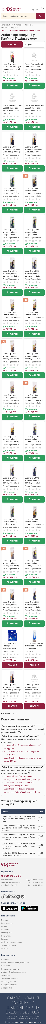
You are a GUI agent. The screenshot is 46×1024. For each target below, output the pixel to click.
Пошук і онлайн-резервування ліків (15, 962)
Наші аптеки (6, 966)
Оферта (4, 949)
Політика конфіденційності (11, 942)
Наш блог (5, 959)
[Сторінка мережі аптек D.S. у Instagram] (8, 896)
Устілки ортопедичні (9, 28)
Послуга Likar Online (9, 985)
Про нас (4, 920)
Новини (4, 926)
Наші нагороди (7, 923)
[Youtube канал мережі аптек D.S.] (13, 896)
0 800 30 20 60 (11, 875)
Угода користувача (8, 945)
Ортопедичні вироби (22, 25)
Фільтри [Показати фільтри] (12, 44)
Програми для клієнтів (10, 969)
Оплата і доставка (8, 982)
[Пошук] (40, 16)
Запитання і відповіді (9, 978)
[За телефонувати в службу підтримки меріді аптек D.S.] (32, 10)
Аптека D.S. (5, 25)
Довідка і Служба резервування (13, 972)
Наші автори (6, 936)
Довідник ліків (6, 988)
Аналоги (12, 665)
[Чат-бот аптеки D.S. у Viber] (23, 896)
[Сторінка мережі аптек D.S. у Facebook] (3, 896)
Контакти (4, 939)
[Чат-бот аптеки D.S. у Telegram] (18, 896)
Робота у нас (6, 933)
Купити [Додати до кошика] (12, 85)
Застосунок (5, 975)
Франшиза (5, 930)
